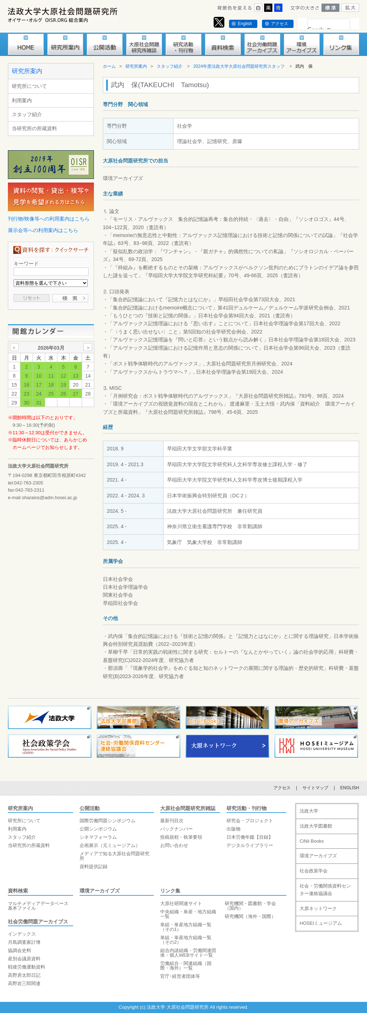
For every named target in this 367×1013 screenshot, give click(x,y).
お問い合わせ (174, 845)
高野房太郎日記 (24, 975)
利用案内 (22, 100)
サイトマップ (315, 787)
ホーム (109, 66)
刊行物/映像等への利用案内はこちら (49, 219)
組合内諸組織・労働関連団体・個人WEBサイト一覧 (188, 953)
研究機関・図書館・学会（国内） (250, 906)
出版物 (233, 829)
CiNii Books (312, 841)
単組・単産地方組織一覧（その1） (185, 927)
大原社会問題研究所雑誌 (187, 808)
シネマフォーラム (98, 837)
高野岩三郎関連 (24, 983)
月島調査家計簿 (24, 942)
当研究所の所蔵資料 (34, 128)
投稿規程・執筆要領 (181, 837)
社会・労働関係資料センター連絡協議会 (325, 889)
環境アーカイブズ (100, 891)
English (245, 23)
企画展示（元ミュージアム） (110, 845)
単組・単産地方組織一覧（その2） (185, 940)
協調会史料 (19, 950)
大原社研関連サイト (181, 903)
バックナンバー (176, 829)
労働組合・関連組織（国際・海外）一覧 (185, 966)
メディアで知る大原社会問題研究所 (114, 856)
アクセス (279, 23)
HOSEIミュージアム (321, 923)
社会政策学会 (314, 871)
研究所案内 (27, 71)
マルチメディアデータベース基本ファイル (38, 906)
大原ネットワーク (318, 908)
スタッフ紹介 (27, 114)
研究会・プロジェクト (250, 820)
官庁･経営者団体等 (180, 976)
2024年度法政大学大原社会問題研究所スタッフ (239, 66)
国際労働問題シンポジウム (107, 820)
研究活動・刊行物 (247, 808)
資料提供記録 (94, 866)
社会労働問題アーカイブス (38, 921)
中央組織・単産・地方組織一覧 (188, 914)
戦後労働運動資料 (26, 967)
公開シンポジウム (98, 829)
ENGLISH (349, 787)
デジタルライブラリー (250, 845)
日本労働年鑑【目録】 (250, 837)
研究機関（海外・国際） (250, 916)
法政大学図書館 (316, 826)
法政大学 (309, 811)
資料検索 (18, 891)
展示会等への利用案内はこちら (43, 230)
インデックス (22, 934)
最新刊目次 (172, 820)
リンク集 (170, 891)
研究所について (29, 86)
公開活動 (90, 808)
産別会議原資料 (24, 958)
